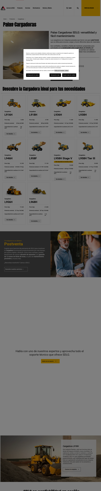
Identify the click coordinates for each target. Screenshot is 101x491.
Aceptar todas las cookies (69, 75)
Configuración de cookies (33, 75)
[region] (51, 64)
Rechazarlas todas (55, 75)
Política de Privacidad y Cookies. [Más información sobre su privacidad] (61, 70)
